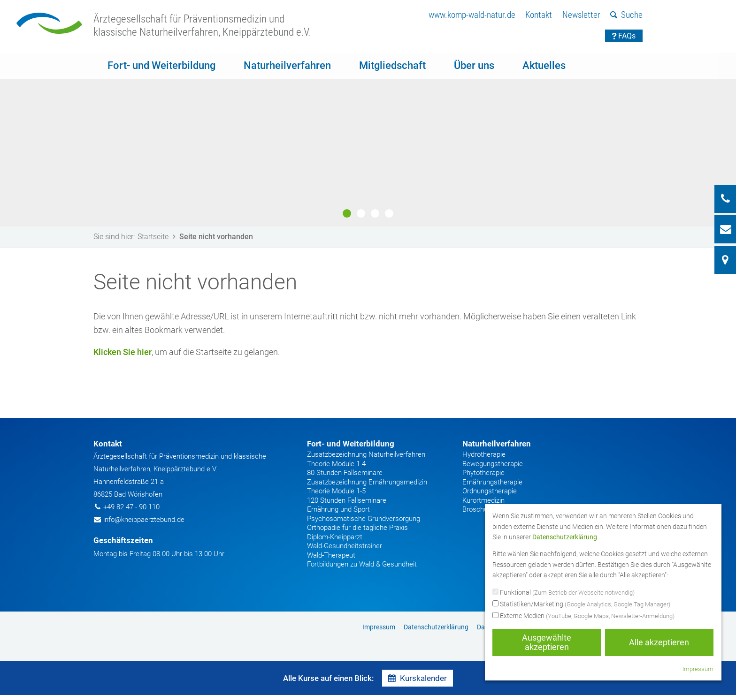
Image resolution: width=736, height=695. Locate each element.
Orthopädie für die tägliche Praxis (357, 527)
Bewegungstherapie (492, 464)
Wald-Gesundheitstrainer (344, 546)
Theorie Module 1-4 (336, 464)
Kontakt (538, 14)
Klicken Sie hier (122, 352)
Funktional (563, 592)
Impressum (378, 627)
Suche (626, 14)
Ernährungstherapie (492, 482)
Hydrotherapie (484, 454)
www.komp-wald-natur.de (472, 14)
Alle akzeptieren (659, 642)
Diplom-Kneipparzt (334, 537)
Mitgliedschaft (392, 65)
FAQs (624, 35)
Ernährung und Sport (338, 509)
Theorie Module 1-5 (336, 491)
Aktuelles (544, 65)
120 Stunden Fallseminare (346, 500)
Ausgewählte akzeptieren (546, 642)
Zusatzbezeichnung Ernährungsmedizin (367, 482)
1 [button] (347, 213)
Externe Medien (583, 616)
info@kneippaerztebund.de (143, 519)
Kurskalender (417, 678)
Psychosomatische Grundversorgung (363, 518)
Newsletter (581, 14)
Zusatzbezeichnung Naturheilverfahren (366, 454)
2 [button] (361, 213)
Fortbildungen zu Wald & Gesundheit (362, 564)
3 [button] (375, 213)
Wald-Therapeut (331, 555)
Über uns (474, 65)
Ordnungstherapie (489, 491)
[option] (368, 140)
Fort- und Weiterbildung (161, 65)
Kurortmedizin (483, 500)
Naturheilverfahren (287, 65)
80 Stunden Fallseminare (345, 472)
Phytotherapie (483, 472)
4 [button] (389, 213)
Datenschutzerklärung (436, 627)
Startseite (158, 236)
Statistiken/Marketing (581, 604)
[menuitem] (472, 15)
